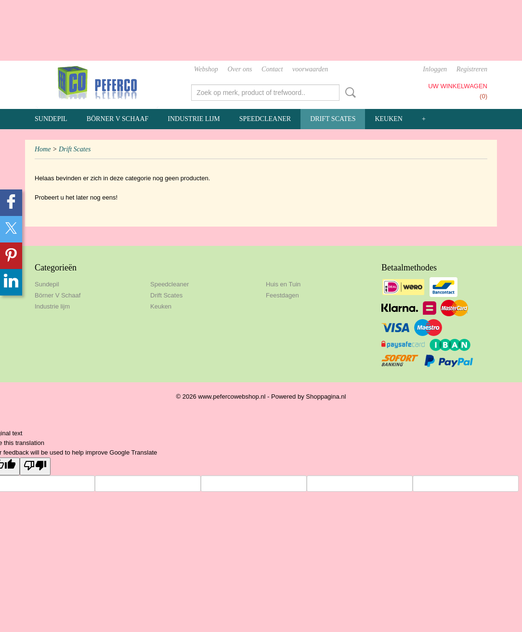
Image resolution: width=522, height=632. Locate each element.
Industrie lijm (194, 118)
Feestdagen (282, 295)
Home (43, 149)
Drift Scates (332, 118)
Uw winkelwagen (457, 86)
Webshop (206, 69)
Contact (272, 69)
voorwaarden (310, 69)
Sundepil (51, 118)
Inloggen (435, 69)
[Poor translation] (35, 466)
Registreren (472, 69)
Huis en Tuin (283, 284)
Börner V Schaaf (118, 118)
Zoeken (348, 92)
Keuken (389, 118)
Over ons (239, 69)
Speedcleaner (265, 118)
